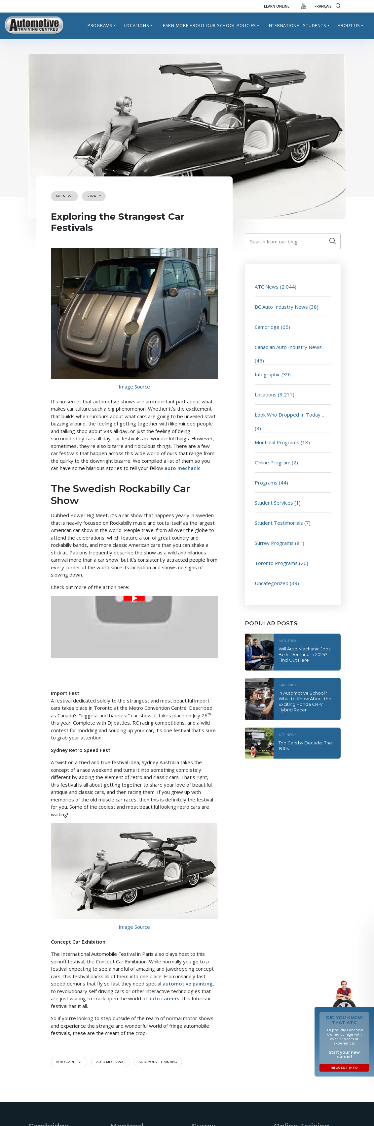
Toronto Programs (276, 563)
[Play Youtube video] (134, 598)
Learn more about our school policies (208, 25)
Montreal (288, 641)
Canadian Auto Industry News (288, 347)
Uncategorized (271, 583)
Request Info (344, 1067)
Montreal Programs (277, 442)
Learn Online (276, 6)
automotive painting (188, 983)
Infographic (267, 374)
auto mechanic (183, 468)
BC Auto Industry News (281, 306)
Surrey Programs (274, 543)
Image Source (134, 386)
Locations (136, 25)
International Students (297, 25)
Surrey (94, 196)
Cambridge (267, 327)
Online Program (272, 462)
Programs (100, 25)
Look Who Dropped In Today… (289, 414)
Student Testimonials (279, 522)
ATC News (64, 196)
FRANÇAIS (323, 6)
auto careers (163, 998)
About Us (349, 25)
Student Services (274, 502)
